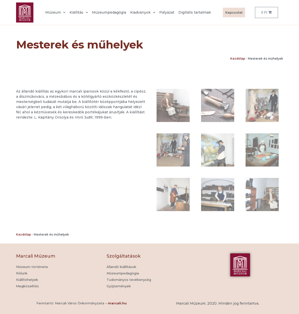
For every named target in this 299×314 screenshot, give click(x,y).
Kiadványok (142, 12)
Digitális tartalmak (194, 12)
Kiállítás (78, 12)
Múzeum (55, 12)
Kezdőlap (237, 58)
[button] (119, 286)
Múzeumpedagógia (109, 12)
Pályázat (166, 12)
